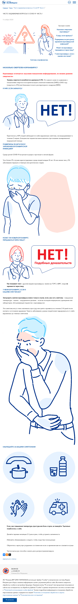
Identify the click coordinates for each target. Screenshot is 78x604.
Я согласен (10, 600)
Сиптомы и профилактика (39, 60)
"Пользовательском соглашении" (31, 595)
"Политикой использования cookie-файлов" (19, 590)
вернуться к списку (9, 559)
